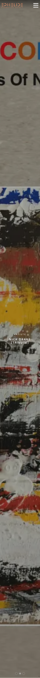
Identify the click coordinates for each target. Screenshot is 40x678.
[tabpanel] (20, 339)
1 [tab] (16, 674)
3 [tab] (23, 674)
